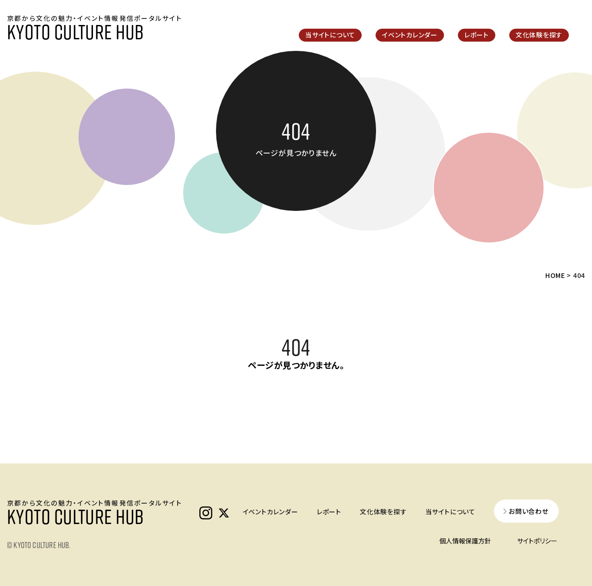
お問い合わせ (529, 511)
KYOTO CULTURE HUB (75, 31)
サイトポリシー (537, 540)
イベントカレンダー (410, 34)
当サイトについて (330, 34)
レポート (476, 34)
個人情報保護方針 (465, 540)
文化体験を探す (539, 34)
